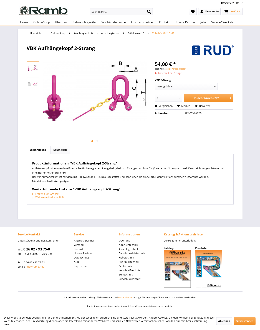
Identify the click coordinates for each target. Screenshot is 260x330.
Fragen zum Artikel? (45, 194)
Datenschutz (81, 257)
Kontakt (78, 249)
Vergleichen (164, 106)
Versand (79, 245)
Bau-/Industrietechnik (132, 253)
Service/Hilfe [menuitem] (230, 3)
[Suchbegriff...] (121, 11)
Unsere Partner (83, 253)
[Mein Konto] (209, 11)
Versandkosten (125, 297)
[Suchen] (149, 11)
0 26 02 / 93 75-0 (36, 249)
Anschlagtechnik (128, 249)
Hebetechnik (126, 257)
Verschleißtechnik (129, 270)
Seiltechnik (125, 266)
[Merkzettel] (193, 11)
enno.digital (167, 305)
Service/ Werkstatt (129, 278)
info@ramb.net (35, 266)
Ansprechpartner (84, 240)
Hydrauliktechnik (129, 261)
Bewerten (203, 106)
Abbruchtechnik (128, 245)
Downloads (60, 149)
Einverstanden (244, 321)
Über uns (124, 240)
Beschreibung (37, 149)
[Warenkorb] (232, 11)
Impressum (80, 266)
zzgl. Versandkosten (176, 68)
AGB (76, 261)
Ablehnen (224, 321)
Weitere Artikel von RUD (48, 197)
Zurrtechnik (126, 274)
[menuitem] (121, 11)
